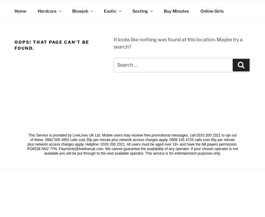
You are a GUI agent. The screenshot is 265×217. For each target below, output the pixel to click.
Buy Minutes (176, 11)
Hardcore (50, 11)
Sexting (143, 11)
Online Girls (212, 11)
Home (20, 11)
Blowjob (83, 11)
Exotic (113, 11)
